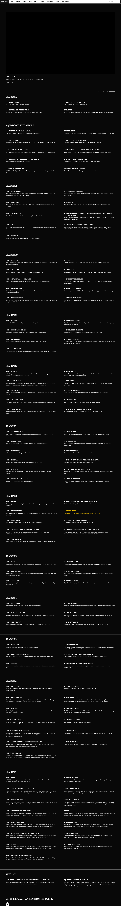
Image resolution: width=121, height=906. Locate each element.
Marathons (18, 1)
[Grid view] (114, 96)
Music (30, 1)
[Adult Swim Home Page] (4, 1)
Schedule (42, 1)
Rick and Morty (65, 1)
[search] (118, 1)
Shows (12, 1)
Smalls (35, 1)
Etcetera (57, 1)
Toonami (24, 1)
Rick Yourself (50, 1)
